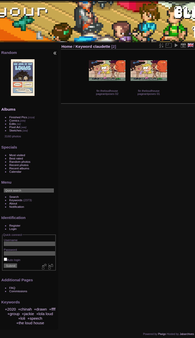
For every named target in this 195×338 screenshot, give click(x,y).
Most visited (17, 155)
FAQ (12, 287)
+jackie (28, 314)
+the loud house (30, 323)
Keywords (16, 200)
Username (11, 240)
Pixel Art (14, 127)
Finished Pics (18, 117)
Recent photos (19, 165)
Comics (14, 120)
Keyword (84, 46)
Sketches (15, 130)
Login (13, 228)
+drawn (40, 309)
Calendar (15, 171)
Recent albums (19, 168)
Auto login (12, 259)
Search (14, 196)
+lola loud (44, 314)
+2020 (10, 309)
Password (10, 249)
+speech (34, 318)
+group (13, 314)
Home (66, 46)
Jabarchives (187, 333)
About (13, 203)
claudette (101, 46)
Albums (8, 109)
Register (15, 225)
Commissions (18, 291)
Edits (12, 123)
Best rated (16, 158)
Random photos (19, 161)
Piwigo (162, 333)
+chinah (25, 309)
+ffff (52, 309)
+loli (21, 318)
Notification (16, 206)
